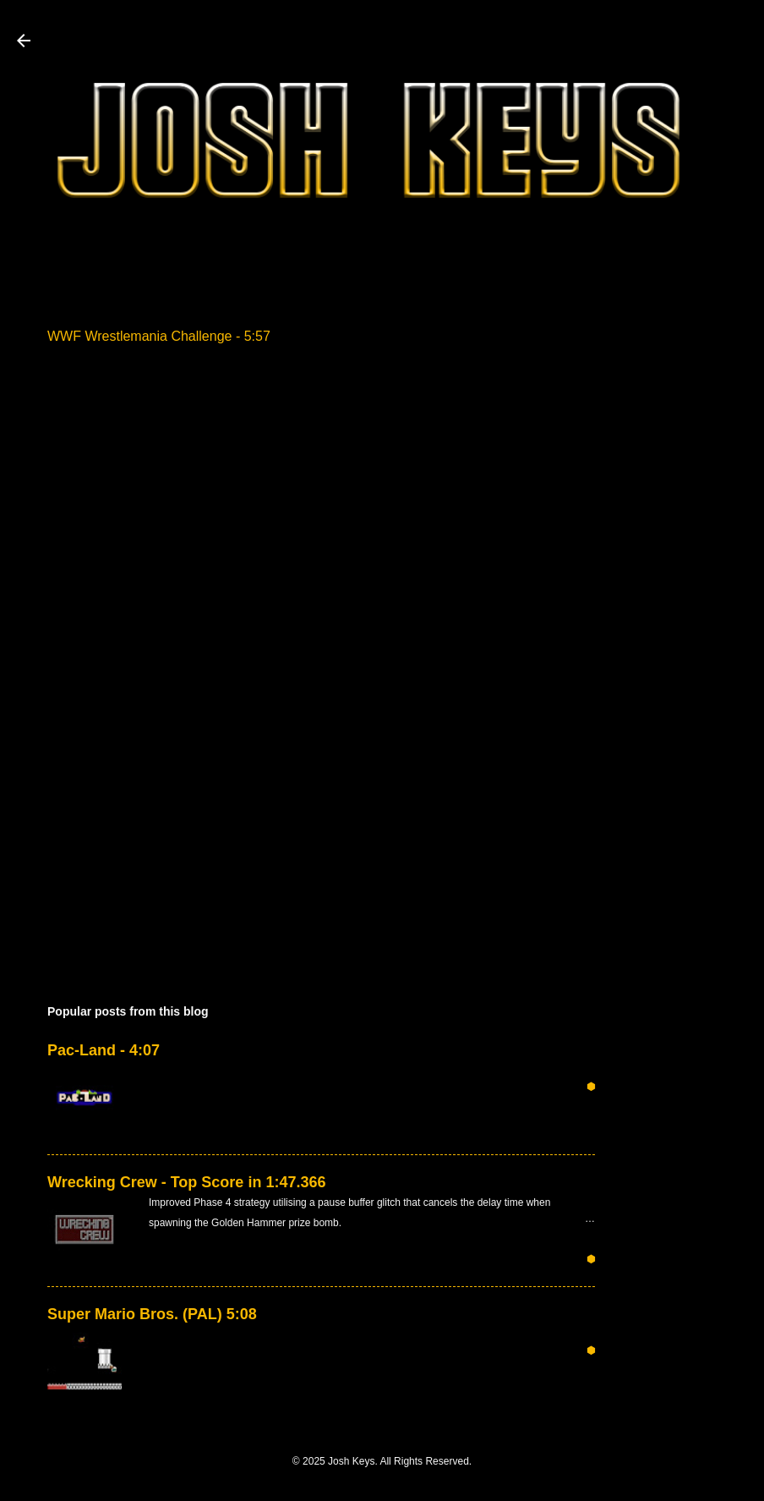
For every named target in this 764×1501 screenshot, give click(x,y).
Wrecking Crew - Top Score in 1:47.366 (186, 1182)
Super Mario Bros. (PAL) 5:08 (152, 1314)
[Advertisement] (696, 542)
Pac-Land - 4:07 (103, 1050)
